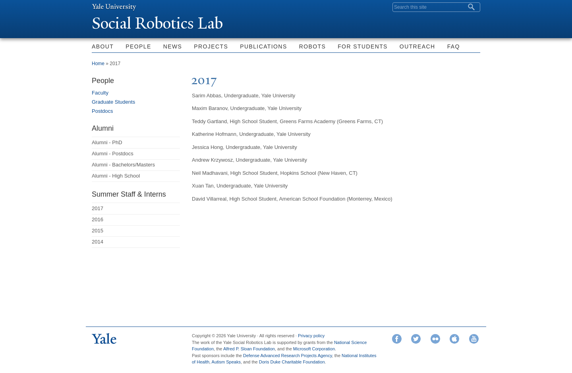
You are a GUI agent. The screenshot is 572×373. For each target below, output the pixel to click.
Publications (263, 46)
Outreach (417, 46)
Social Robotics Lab (157, 23)
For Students (363, 46)
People (138, 46)
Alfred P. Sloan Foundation (249, 348)
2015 (97, 231)
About (103, 46)
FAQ (453, 46)
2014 (97, 242)
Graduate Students (113, 102)
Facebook (397, 339)
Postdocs (102, 111)
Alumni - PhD (107, 142)
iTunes (454, 339)
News (172, 46)
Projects (211, 46)
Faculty (100, 93)
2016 (97, 219)
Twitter (416, 339)
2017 (97, 208)
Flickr (435, 339)
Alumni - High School (116, 176)
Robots (312, 46)
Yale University (114, 7)
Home (98, 63)
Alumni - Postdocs (112, 154)
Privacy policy (311, 335)
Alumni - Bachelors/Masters (123, 165)
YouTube (474, 339)
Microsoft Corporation (314, 348)
